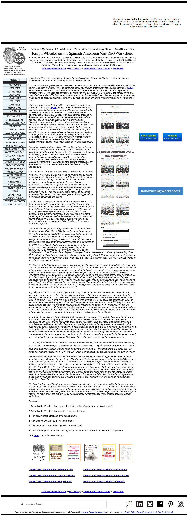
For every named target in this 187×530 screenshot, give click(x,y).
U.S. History (75, 68)
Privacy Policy (130, 512)
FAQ (122, 512)
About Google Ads (154, 512)
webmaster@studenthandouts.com (93, 512)
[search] (62, 504)
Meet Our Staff (167, 512)
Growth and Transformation (96, 68)
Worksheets (118, 68)
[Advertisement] (52, 23)
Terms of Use (141, 512)
